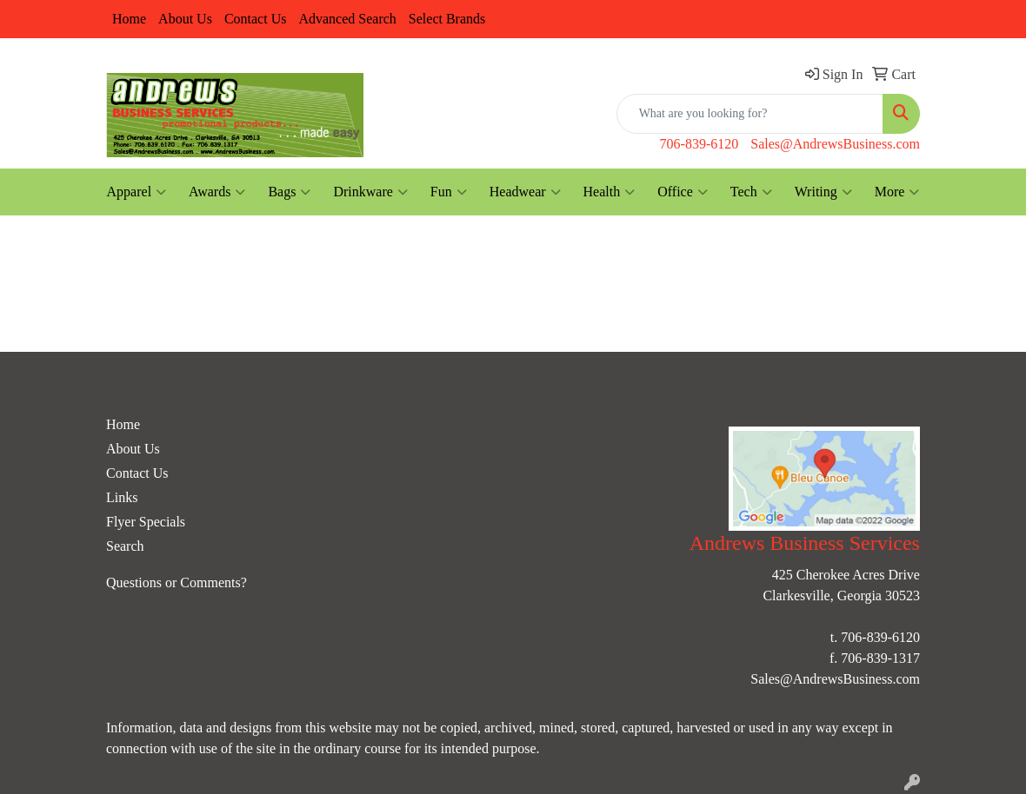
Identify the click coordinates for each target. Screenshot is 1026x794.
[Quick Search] (749, 114)
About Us (185, 18)
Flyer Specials (145, 521)
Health (609, 192)
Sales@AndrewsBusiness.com (835, 143)
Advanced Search (347, 18)
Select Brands (447, 18)
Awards (217, 192)
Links (121, 497)
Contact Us (255, 18)
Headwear (525, 192)
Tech (751, 192)
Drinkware (370, 192)
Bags (289, 192)
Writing (823, 192)
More (897, 192)
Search (125, 546)
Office (682, 192)
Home (129, 18)
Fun (448, 192)
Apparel (137, 192)
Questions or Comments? (176, 582)
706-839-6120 (699, 143)
